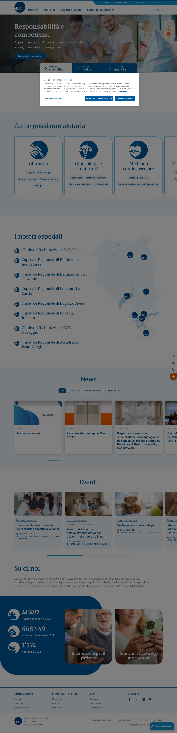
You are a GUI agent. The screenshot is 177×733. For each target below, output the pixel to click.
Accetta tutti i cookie (125, 99)
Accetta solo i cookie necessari (99, 99)
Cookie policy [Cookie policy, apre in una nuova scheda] (122, 91)
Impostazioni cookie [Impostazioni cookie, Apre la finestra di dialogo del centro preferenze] (53, 99)
